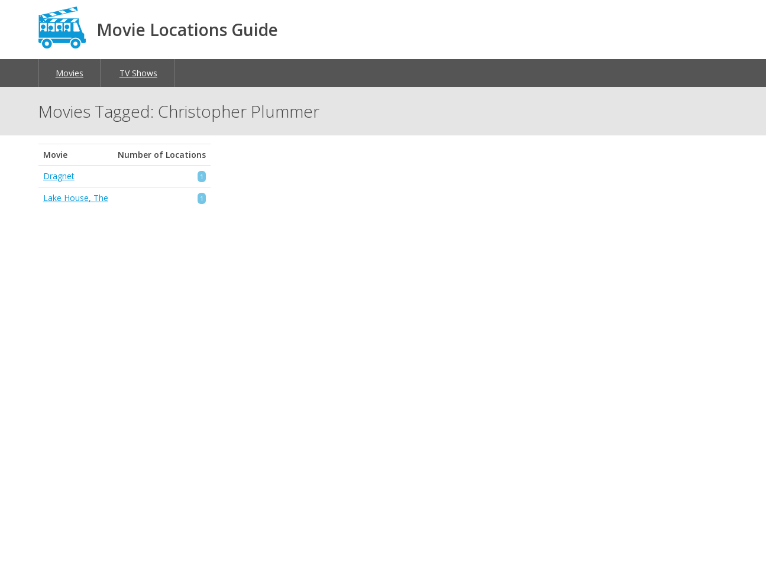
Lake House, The (75, 197)
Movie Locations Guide (187, 29)
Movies (69, 73)
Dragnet (59, 176)
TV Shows (138, 73)
